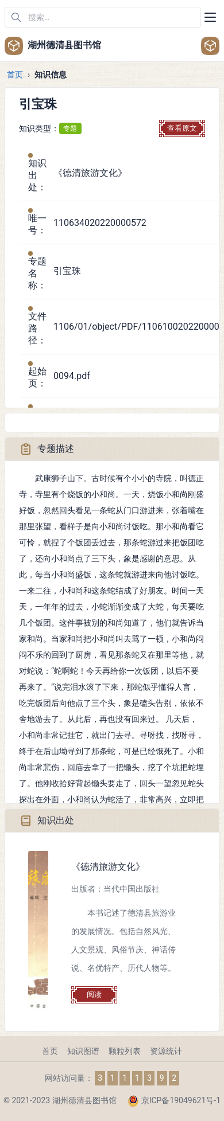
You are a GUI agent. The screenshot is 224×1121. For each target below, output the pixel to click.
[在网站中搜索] (103, 17)
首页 (15, 74)
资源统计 (166, 1051)
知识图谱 (83, 1051)
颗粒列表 (125, 1051)
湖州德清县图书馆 (53, 46)
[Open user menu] (210, 46)
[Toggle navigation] (210, 17)
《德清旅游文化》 (108, 866)
